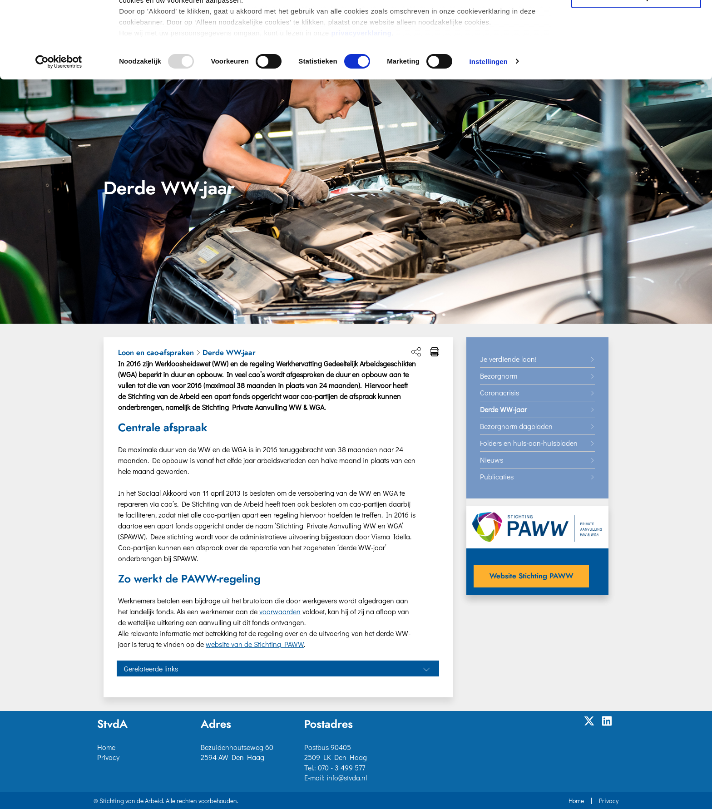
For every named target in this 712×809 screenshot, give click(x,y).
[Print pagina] (434, 351)
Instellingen (488, 138)
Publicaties (497, 476)
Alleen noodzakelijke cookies (636, 73)
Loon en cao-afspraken (156, 352)
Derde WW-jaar (229, 352)
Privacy (108, 757)
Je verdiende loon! (508, 359)
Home (106, 747)
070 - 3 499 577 (341, 767)
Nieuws (491, 459)
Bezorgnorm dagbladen (516, 426)
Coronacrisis (499, 392)
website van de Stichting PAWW (255, 644)
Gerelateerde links (151, 668)
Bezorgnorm (498, 375)
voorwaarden (280, 611)
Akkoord (636, 22)
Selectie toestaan (636, 48)
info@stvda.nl (346, 777)
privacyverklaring (361, 109)
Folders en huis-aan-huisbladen (529, 443)
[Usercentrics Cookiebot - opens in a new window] (59, 138)
